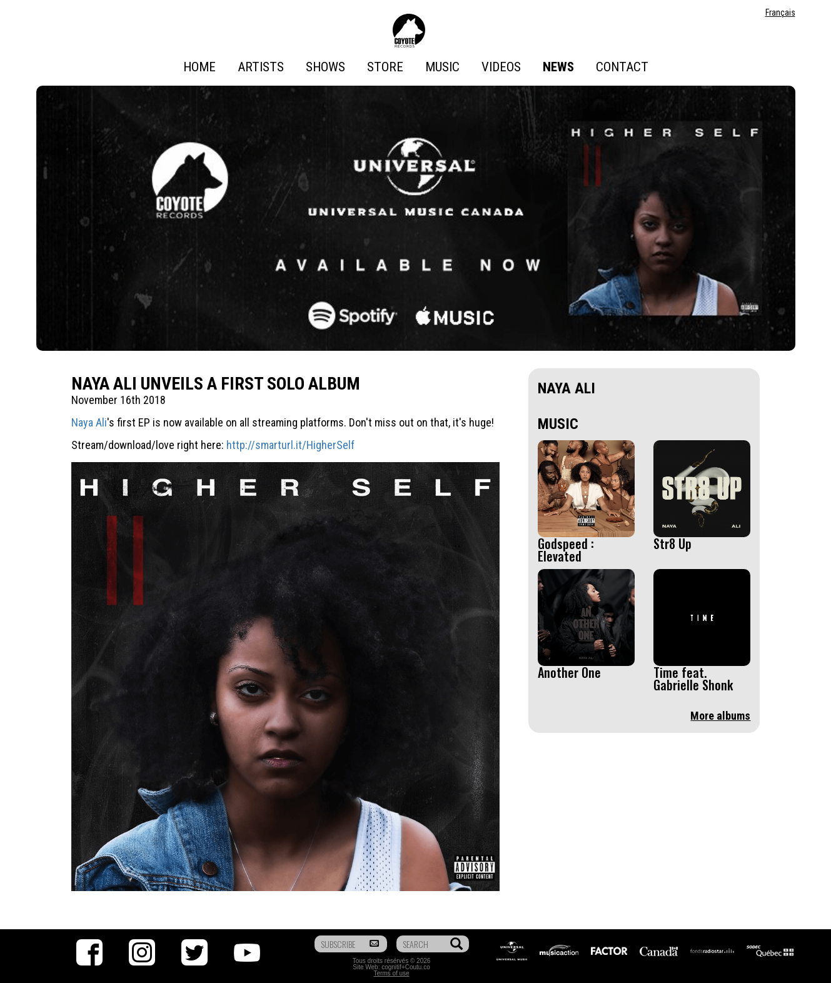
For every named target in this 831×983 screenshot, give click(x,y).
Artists (261, 66)
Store (385, 66)
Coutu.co (417, 967)
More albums (720, 715)
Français (780, 13)
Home (199, 66)
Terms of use (391, 973)
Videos (501, 66)
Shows (325, 66)
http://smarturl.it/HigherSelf (290, 444)
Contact (622, 66)
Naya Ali (89, 422)
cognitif (391, 967)
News (558, 66)
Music (442, 66)
